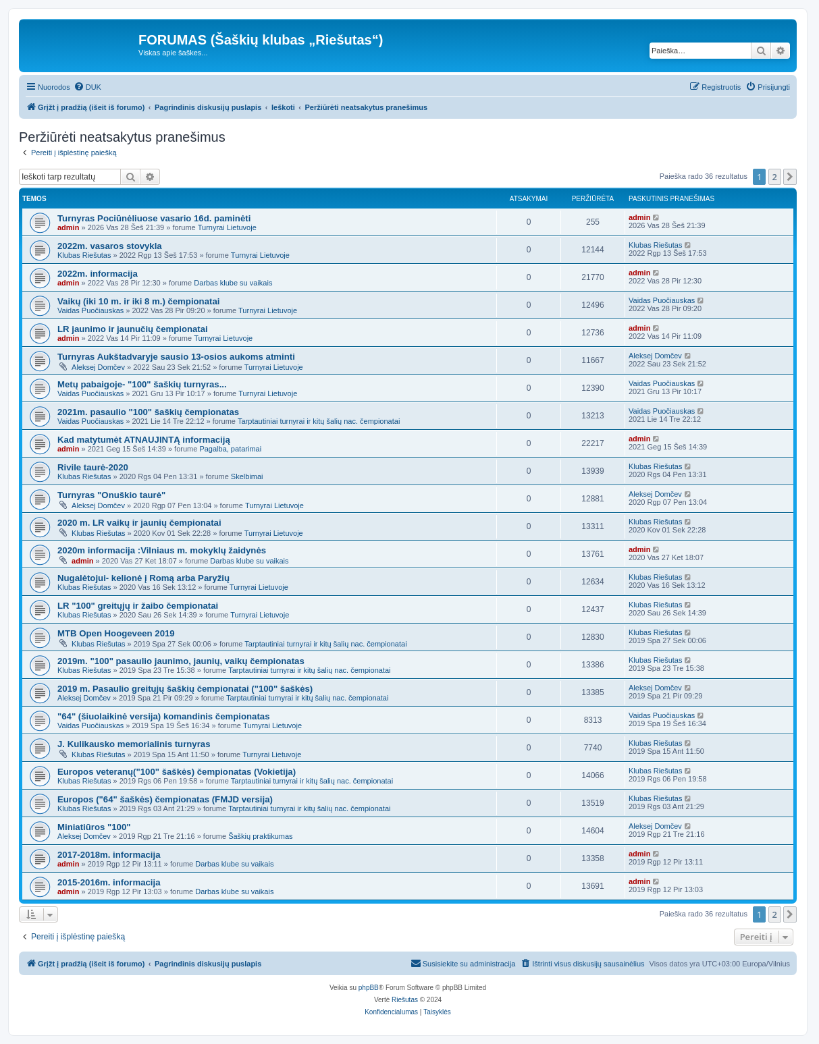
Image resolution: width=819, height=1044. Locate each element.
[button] (790, 177)
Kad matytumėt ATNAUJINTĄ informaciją (143, 440)
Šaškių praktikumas (260, 836)
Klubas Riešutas (84, 255)
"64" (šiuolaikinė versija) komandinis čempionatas (163, 716)
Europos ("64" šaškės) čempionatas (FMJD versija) (165, 799)
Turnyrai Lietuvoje (227, 227)
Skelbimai (247, 476)
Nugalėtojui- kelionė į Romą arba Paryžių (143, 578)
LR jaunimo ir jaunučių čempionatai (132, 329)
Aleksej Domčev (98, 367)
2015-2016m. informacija (108, 882)
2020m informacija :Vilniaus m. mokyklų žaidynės (161, 550)
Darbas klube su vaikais (233, 283)
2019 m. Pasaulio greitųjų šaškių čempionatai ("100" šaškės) (185, 689)
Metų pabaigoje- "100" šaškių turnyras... (142, 384)
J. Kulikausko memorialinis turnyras (133, 744)
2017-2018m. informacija (108, 855)
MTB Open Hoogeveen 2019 (116, 633)
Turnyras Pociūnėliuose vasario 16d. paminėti (153, 218)
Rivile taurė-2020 (92, 467)
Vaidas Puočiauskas (90, 310)
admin (68, 227)
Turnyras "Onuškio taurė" (111, 495)
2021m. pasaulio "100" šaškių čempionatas (148, 412)
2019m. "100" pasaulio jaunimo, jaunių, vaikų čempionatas (181, 661)
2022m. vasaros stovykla (109, 246)
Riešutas (405, 1000)
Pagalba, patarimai (230, 449)
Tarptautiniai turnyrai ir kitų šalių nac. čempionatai (319, 421)
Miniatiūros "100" (94, 827)
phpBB (369, 987)
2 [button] (774, 177)
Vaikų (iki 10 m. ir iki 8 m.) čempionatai (138, 301)
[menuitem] (87, 87)
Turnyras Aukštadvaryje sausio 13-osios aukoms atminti (176, 357)
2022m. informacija (97, 274)
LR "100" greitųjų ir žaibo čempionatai (137, 606)
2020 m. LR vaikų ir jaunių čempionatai (139, 523)
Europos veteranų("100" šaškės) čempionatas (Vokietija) (176, 772)
